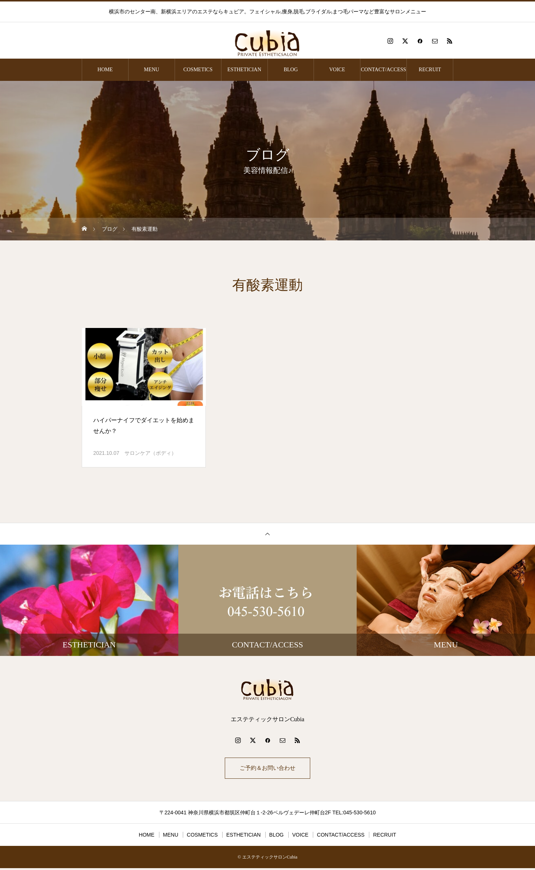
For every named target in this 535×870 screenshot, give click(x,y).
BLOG (290, 69)
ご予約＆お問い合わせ (267, 769)
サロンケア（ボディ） (150, 453)
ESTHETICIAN (244, 69)
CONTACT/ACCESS (383, 69)
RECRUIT (430, 69)
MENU (151, 69)
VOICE (337, 69)
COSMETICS (198, 69)
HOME (105, 69)
